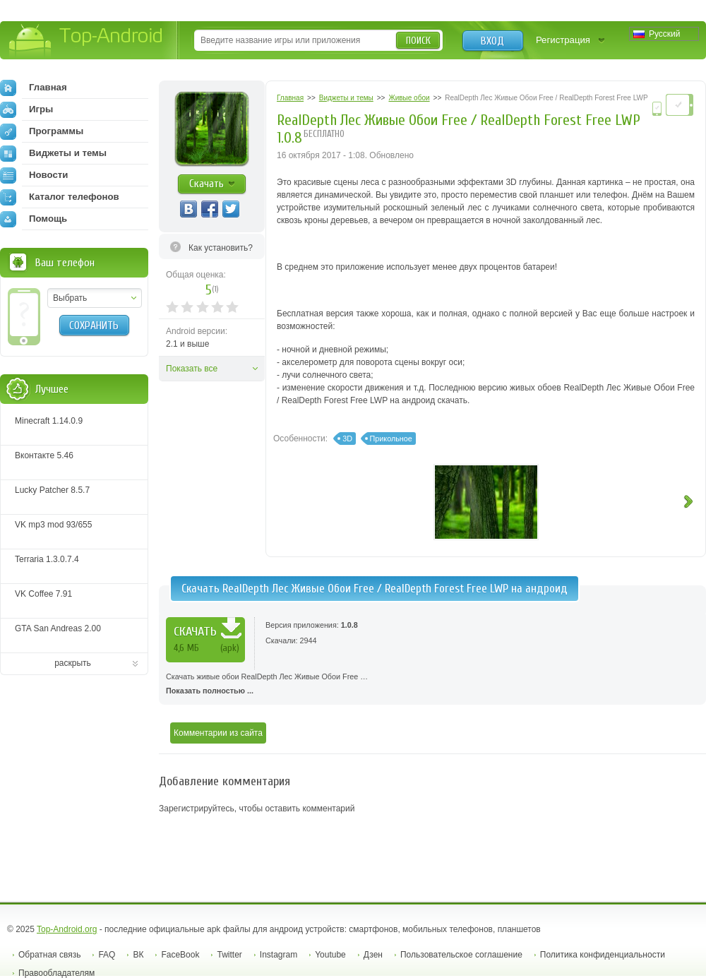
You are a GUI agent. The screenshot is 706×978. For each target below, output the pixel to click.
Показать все (191, 369)
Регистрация (563, 40)
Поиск (418, 41)
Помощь (33, 218)
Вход (492, 41)
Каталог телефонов (59, 197)
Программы (41, 131)
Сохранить (94, 325)
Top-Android (86, 41)
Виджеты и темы (53, 153)
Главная (33, 87)
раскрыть (72, 663)
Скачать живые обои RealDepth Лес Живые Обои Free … (432, 685)
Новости (34, 175)
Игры (26, 109)
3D (347, 438)
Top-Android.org (67, 929)
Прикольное (391, 438)
